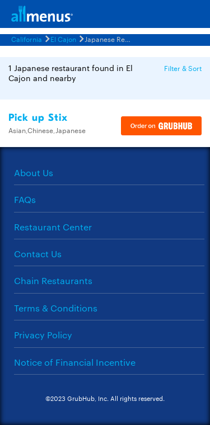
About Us (33, 172)
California (26, 39)
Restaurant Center (53, 227)
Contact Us (38, 253)
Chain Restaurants (53, 280)
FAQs (25, 199)
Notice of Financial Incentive (75, 362)
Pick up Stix (38, 118)
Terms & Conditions (55, 308)
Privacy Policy (43, 335)
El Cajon (63, 39)
